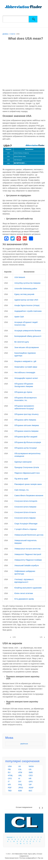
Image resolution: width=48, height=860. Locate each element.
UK (19, 766)
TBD (10, 791)
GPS (31, 782)
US (41, 637)
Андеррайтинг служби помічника (28, 311)
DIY (19, 782)
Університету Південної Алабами (28, 560)
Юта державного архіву (24, 599)
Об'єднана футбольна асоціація (27, 442)
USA (10, 766)
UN (30, 769)
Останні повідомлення (24, 807)
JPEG (20, 788)
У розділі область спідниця (25, 529)
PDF (10, 788)
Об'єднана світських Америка (26, 425)
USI (14, 637)
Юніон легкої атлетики (23, 593)
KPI (9, 785)
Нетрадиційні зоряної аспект (26, 378)
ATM (20, 772)
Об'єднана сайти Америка (25, 420)
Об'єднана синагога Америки (26, 431)
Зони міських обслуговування (26, 347)
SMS (31, 772)
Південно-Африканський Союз (27, 473)
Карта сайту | (32, 854)
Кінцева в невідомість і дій (25, 361)
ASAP (31, 788)
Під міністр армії (21, 479)
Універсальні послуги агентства (27, 549)
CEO (31, 775)
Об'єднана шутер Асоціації (25, 448)
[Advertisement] (24, 65)
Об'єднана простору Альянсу (26, 414)
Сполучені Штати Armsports (25, 501)
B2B (20, 791)
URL (20, 775)
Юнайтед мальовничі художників (28, 588)
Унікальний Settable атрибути (26, 565)
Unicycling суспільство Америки (27, 283)
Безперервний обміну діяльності (27, 336)
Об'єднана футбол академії (25, 437)
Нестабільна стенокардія (24, 372)
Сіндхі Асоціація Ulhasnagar (26, 524)
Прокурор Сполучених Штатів (26, 467)
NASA (31, 766)
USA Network (19, 277)
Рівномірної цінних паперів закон (28, 484)
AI (19, 778)
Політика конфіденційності (28, 858)
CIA (19, 769)
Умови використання (11, 858)
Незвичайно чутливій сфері (25, 367)
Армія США (19, 317)
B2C (30, 791)
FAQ (20, 785)
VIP (30, 785)
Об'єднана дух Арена (23, 392)
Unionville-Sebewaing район (25, 289)
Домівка (5, 34)
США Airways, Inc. (21, 490)
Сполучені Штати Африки (25, 518)
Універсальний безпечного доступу (29, 535)
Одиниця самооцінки (23, 462)
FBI (9, 769)
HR (30, 778)
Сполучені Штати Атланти (25, 512)
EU (9, 772)
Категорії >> (11, 837)
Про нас (40, 858)
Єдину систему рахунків (24, 294)
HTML (10, 775)
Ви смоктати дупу (21, 342)
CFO (10, 778)
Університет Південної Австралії (27, 554)
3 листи (12, 34)
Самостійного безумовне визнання (28, 495)
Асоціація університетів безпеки (27, 331)
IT (8, 782)
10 (8, 839)
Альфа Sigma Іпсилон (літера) (27, 305)
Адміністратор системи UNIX (26, 300)
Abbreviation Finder (21, 854)
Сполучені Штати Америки (25, 507)
